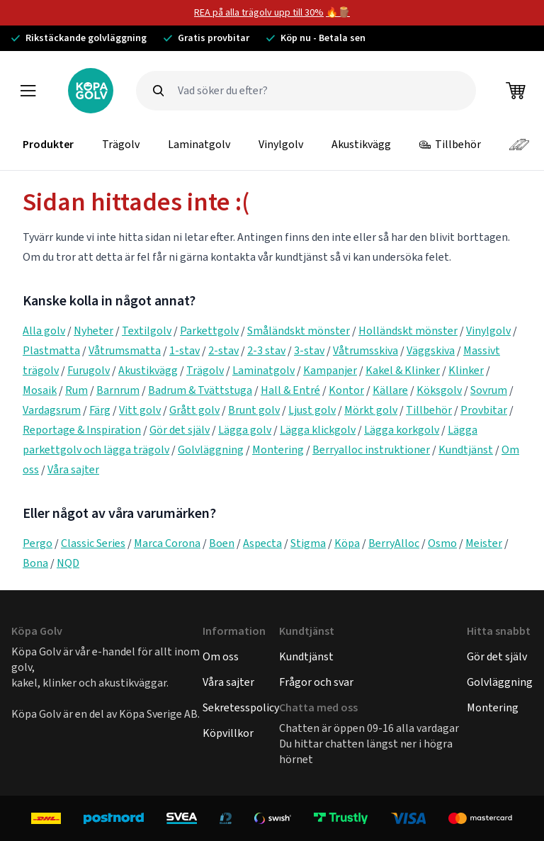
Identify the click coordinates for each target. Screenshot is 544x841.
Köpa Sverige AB (158, 713)
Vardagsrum (52, 409)
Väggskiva (431, 350)
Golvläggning (211, 449)
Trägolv (121, 144)
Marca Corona (167, 543)
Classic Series (93, 543)
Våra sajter (73, 469)
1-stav (184, 350)
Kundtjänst (465, 449)
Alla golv (44, 330)
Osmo (442, 543)
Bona (35, 562)
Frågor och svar (316, 682)
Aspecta (262, 543)
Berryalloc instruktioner (371, 449)
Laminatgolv (199, 144)
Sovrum (488, 390)
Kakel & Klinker (403, 370)
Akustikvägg (361, 144)
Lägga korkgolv (401, 429)
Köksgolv (439, 390)
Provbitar (483, 409)
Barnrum (118, 390)
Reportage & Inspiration (82, 429)
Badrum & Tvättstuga (200, 390)
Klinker (466, 370)
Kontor (346, 390)
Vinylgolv (281, 144)
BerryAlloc (393, 543)
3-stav (309, 350)
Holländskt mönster (408, 330)
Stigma (308, 543)
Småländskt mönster (298, 330)
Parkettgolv (209, 330)
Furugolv (88, 370)
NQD (68, 562)
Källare (390, 390)
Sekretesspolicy (241, 707)
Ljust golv (312, 409)
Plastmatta (51, 350)
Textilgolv (146, 330)
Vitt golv (140, 409)
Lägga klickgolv (318, 429)
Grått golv (194, 409)
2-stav (223, 350)
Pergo (37, 543)
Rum (76, 390)
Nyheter (93, 330)
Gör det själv (179, 429)
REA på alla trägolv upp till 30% (259, 12)
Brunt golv (254, 409)
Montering (278, 449)
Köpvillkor (228, 733)
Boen (221, 543)
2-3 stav (266, 350)
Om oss (221, 656)
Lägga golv (244, 429)
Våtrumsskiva (365, 350)
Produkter (48, 144)
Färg (99, 409)
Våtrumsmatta (125, 350)
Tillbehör (450, 144)
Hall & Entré (290, 390)
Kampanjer (330, 370)
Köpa (347, 543)
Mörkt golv (370, 409)
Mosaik (40, 390)
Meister (483, 543)
